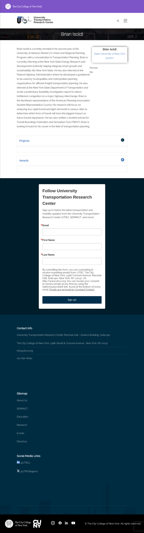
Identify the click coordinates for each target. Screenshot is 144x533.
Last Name (48, 255)
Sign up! (72, 300)
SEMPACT (22, 408)
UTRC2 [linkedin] (26, 462)
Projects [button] (24, 140)
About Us (22, 400)
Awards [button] (23, 160)
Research (22, 425)
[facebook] (60, 524)
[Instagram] (53, 524)
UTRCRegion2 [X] (30, 471)
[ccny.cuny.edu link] (72, 6)
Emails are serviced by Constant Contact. (72, 289)
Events (20, 433)
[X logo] (18, 471)
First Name (48, 240)
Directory (22, 441)
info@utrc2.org (25, 350)
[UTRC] (18, 523)
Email (45, 225)
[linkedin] (18, 462)
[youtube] (73, 524)
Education (22, 416)
